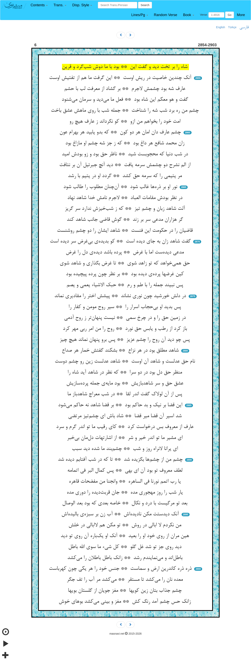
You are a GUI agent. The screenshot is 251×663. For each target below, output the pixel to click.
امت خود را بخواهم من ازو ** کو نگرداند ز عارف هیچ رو (125, 121)
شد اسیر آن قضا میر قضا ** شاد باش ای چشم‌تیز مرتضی (125, 416)
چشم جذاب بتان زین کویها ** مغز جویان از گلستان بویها (125, 591)
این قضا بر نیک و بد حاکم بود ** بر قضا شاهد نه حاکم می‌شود (121, 405)
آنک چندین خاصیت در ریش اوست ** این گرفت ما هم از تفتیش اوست (121, 78)
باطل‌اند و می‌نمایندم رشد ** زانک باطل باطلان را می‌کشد (125, 558)
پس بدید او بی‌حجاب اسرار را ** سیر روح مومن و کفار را (125, 307)
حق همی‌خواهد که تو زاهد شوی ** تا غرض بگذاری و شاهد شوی (125, 263)
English (220, 27)
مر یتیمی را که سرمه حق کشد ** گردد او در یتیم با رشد (125, 176)
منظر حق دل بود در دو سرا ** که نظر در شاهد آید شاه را (125, 372)
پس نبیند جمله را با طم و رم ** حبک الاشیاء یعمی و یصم (125, 285)
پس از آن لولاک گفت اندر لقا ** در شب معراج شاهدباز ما (125, 394)
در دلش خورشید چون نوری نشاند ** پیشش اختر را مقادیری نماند (120, 296)
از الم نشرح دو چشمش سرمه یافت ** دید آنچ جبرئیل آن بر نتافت (125, 165)
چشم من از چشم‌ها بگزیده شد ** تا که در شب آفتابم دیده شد (121, 460)
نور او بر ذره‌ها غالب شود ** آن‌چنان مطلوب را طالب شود (121, 187)
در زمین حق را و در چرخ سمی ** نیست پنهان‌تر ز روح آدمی (125, 318)
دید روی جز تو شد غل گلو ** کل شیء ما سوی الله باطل (125, 547)
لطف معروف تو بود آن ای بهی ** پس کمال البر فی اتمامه (125, 471)
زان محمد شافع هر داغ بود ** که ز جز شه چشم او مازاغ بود (125, 143)
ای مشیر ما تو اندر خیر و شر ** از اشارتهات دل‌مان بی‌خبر (125, 438)
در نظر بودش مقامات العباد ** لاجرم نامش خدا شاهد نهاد (125, 198)
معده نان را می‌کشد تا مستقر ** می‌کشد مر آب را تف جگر (125, 580)
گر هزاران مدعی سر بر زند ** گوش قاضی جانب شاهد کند (126, 220)
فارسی (244, 27)
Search (145, 5)
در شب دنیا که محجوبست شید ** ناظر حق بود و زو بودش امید (125, 154)
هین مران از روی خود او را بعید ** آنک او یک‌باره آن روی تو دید (126, 536)
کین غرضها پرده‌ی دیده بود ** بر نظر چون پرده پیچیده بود (125, 274)
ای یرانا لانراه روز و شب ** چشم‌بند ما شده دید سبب (125, 449)
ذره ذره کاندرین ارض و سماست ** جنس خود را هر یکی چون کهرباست (121, 569)
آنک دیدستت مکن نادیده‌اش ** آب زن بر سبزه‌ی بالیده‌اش (120, 514)
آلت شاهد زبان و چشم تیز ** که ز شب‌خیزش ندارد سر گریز (125, 209)
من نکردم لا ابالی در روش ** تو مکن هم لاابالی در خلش (125, 525)
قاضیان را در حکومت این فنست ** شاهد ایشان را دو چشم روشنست (125, 231)
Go (229, 14)
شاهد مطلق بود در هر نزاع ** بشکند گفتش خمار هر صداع (121, 350)
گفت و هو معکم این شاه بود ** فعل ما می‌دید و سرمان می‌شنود (126, 100)
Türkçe (232, 27)
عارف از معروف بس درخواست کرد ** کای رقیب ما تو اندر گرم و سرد (125, 427)
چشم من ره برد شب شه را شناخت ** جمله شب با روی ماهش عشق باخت (125, 111)
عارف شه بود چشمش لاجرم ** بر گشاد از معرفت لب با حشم (125, 89)
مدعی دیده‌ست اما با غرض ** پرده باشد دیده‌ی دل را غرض (125, 252)
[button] (39, 5)
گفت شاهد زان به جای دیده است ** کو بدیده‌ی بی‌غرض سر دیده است (121, 241)
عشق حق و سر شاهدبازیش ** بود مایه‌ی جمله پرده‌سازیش (125, 383)
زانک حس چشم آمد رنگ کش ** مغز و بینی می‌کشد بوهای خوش (125, 602)
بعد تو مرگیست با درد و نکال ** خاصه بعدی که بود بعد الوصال (125, 503)
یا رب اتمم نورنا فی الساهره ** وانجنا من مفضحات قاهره (125, 481)
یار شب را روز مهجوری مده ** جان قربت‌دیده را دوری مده (125, 492)
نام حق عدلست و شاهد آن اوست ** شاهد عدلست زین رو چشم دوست (125, 361)
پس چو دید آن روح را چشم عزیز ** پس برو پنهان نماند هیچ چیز (125, 340)
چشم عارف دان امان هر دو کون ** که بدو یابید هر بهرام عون (120, 132)
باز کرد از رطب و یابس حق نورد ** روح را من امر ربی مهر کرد (125, 329)
